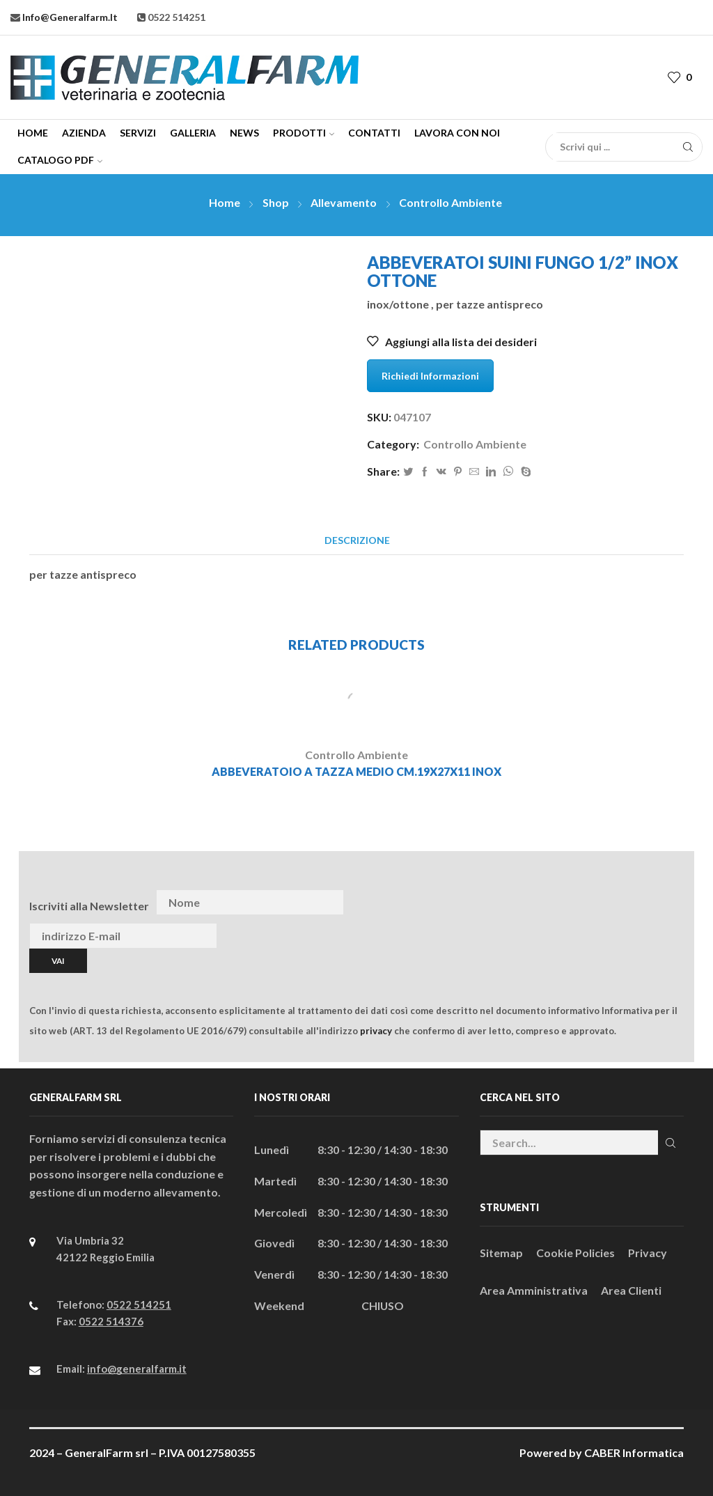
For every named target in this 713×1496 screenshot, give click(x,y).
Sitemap (501, 1252)
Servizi (138, 133)
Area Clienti (631, 1290)
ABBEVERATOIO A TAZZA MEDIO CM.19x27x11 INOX (356, 771)
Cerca (671, 1143)
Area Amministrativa (534, 1290)
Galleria (193, 133)
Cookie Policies (575, 1252)
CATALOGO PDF (59, 160)
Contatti (374, 133)
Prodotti (303, 133)
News (244, 133)
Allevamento (344, 202)
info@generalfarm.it (69, 17)
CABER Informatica (634, 1452)
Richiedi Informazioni (430, 376)
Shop (276, 202)
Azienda (84, 133)
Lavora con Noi (457, 133)
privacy (376, 1030)
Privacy (647, 1252)
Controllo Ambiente (450, 202)
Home (32, 133)
